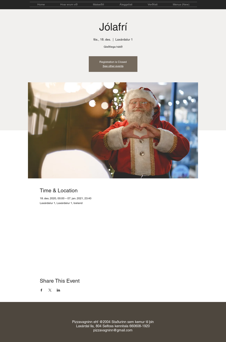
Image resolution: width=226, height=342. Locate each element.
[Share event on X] (50, 290)
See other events (113, 66)
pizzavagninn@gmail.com (113, 330)
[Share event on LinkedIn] (58, 290)
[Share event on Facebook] (41, 290)
